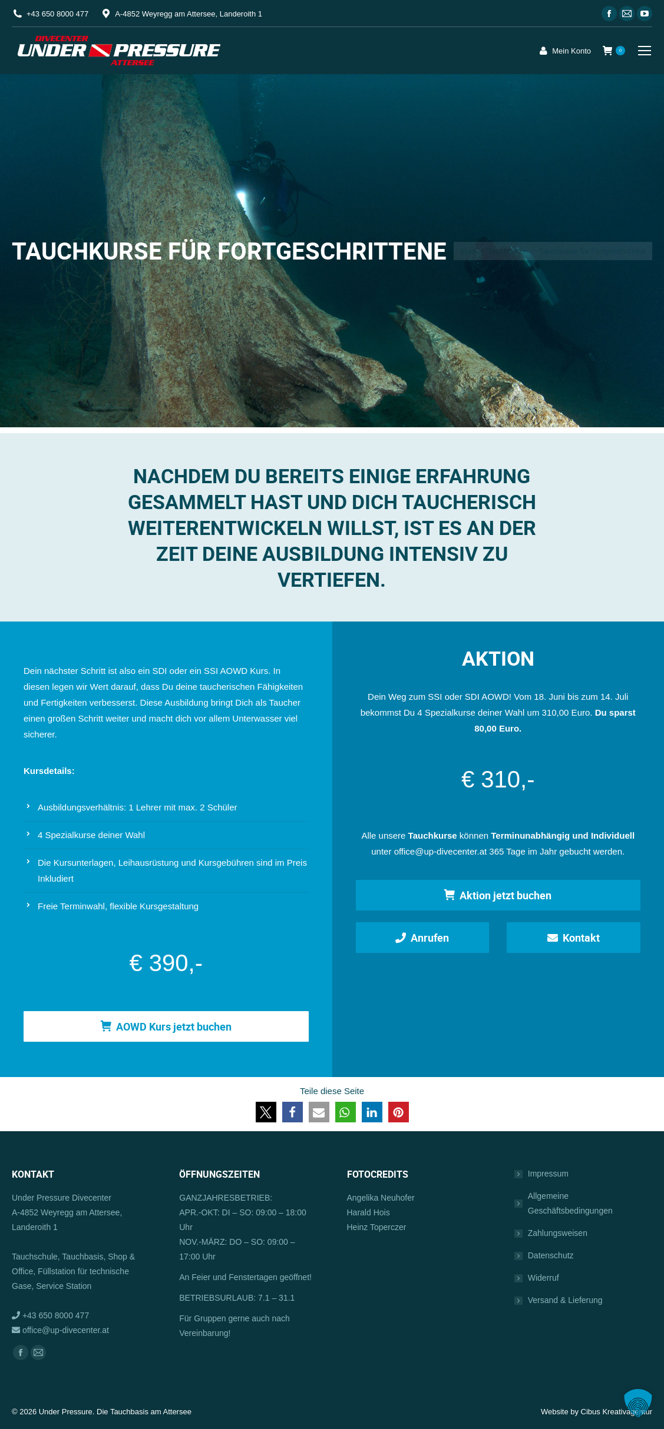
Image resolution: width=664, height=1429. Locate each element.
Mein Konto (564, 50)
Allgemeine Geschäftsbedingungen (570, 1203)
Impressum (548, 1173)
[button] (266, 1112)
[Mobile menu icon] (644, 50)
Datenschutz (551, 1255)
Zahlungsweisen (557, 1233)
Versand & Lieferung (565, 1300)
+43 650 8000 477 (57, 13)
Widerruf (543, 1277)
